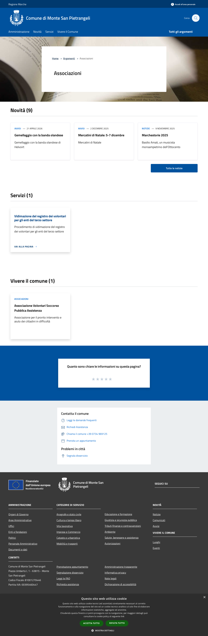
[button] (104, 630)
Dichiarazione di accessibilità (120, 584)
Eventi (156, 548)
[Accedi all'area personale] (183, 4)
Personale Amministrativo (22, 544)
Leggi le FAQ (63, 578)
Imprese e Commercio (68, 532)
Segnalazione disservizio (70, 573)
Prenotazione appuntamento (72, 567)
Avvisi (17, 128)
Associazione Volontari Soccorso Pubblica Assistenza (36, 308)
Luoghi (156, 542)
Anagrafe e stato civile (69, 514)
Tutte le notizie (174, 168)
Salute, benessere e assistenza (121, 538)
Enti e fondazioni (17, 532)
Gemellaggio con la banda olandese (38, 135)
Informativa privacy (115, 573)
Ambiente (110, 532)
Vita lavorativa (65, 526)
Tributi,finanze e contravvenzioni (123, 526)
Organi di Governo (18, 514)
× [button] (204, 597)
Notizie (146, 128)
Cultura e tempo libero (69, 520)
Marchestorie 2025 (155, 135)
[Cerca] (196, 18)
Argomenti (69, 58)
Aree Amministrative (20, 520)
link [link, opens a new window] (122, 616)
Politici (12, 538)
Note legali (111, 578)
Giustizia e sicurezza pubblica (121, 520)
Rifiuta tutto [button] (117, 623)
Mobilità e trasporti (67, 544)
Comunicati (159, 520)
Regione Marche (17, 4)
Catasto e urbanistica (68, 538)
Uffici (11, 526)
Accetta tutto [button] (91, 623)
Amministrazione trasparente (121, 567)
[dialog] (104, 615)
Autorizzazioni (112, 543)
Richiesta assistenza (68, 584)
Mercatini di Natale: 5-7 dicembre (101, 135)
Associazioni (21, 299)
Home (55, 58)
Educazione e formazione (118, 514)
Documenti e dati (17, 549)
